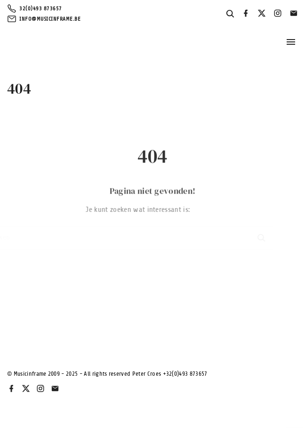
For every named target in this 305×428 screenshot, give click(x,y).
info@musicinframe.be (49, 19)
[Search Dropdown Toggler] (230, 14)
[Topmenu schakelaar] (291, 42)
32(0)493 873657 (40, 8)
